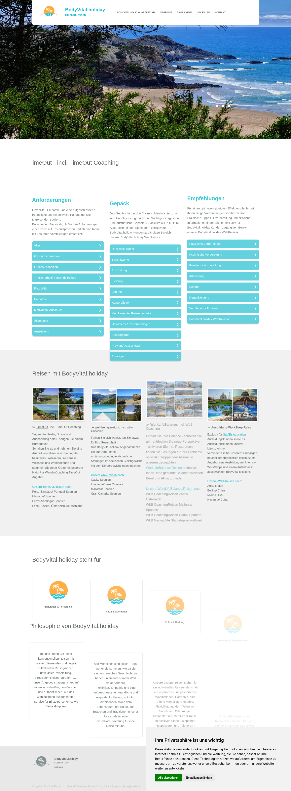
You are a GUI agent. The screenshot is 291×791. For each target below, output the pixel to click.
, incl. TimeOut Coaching (58, 429)
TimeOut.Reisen (53, 482)
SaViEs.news (184, 12)
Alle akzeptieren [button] (168, 777)
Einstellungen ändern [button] (199, 777)
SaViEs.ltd (203, 12)
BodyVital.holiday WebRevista (136, 12)
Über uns (166, 12)
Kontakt (220, 12)
